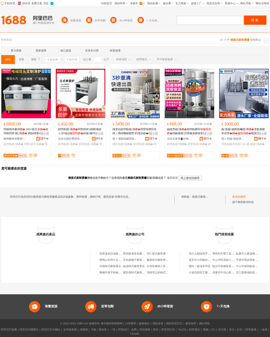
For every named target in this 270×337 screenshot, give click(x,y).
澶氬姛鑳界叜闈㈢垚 (233, 144)
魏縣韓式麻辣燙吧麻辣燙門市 (164, 259)
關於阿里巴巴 (174, 323)
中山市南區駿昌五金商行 (251, 266)
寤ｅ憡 (45, 133)
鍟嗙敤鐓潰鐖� (13, 144)
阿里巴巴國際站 (29, 329)
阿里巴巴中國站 (50, 329)
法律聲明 (130, 323)
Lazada (134, 333)
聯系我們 (190, 323)
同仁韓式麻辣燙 (156, 253)
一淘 (112, 329)
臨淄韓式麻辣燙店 (134, 266)
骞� (44, 138)
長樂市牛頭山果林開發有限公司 (231, 272)
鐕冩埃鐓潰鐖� (122, 144)
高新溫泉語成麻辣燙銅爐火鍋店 (118, 253)
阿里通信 (194, 329)
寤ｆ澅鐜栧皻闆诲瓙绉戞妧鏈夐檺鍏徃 (124, 138)
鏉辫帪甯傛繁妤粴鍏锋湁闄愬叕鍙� (16, 138)
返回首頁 (172, 177)
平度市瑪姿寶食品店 (248, 259)
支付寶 (222, 329)
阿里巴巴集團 (9, 329)
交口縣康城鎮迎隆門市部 (251, 272)
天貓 (93, 329)
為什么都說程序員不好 (202, 253)
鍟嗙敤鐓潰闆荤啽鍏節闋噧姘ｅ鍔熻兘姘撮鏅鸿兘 (79, 131)
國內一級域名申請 (199, 266)
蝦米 (156, 329)
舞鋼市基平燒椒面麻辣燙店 (115, 272)
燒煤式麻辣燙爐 (201, 196)
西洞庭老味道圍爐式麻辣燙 (139, 253)
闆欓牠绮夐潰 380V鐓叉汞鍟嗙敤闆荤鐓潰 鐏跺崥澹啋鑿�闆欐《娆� (26, 131)
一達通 (263, 329)
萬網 (205, 329)
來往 (231, 329)
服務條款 (144, 323)
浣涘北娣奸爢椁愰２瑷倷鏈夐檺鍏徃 (70, 138)
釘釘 (240, 329)
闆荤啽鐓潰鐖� (89, 144)
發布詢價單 (239, 196)
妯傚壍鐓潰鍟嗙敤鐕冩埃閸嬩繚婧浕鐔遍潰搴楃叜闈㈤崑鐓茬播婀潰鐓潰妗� (189, 131)
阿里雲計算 (168, 329)
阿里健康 (250, 329)
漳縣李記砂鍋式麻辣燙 (160, 272)
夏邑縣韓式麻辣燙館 (135, 272)
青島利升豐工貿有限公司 (227, 253)
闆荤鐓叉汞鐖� (34, 144)
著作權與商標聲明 (111, 323)
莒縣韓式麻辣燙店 (110, 266)
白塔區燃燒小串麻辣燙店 (161, 266)
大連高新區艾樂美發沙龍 (203, 272)
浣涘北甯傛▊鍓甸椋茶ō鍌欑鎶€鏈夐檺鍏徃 (179, 138)
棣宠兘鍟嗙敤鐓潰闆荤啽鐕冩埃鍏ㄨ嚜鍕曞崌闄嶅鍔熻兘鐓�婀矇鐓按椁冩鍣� (134, 131)
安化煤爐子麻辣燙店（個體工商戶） (144, 259)
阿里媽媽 (145, 329)
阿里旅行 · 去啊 (127, 329)
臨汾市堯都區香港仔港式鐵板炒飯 (232, 266)
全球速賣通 (70, 329)
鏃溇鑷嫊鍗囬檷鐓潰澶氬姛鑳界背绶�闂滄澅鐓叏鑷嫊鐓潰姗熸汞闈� (243, 131)
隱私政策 (158, 323)
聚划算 (103, 329)
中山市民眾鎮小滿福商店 (227, 259)
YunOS (182, 329)
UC (213, 329)
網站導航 (204, 323)
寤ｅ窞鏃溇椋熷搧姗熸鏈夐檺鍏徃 (233, 138)
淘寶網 (84, 329)
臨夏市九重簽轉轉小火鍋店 (252, 253)
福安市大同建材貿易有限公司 (206, 259)
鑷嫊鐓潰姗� (255, 144)
